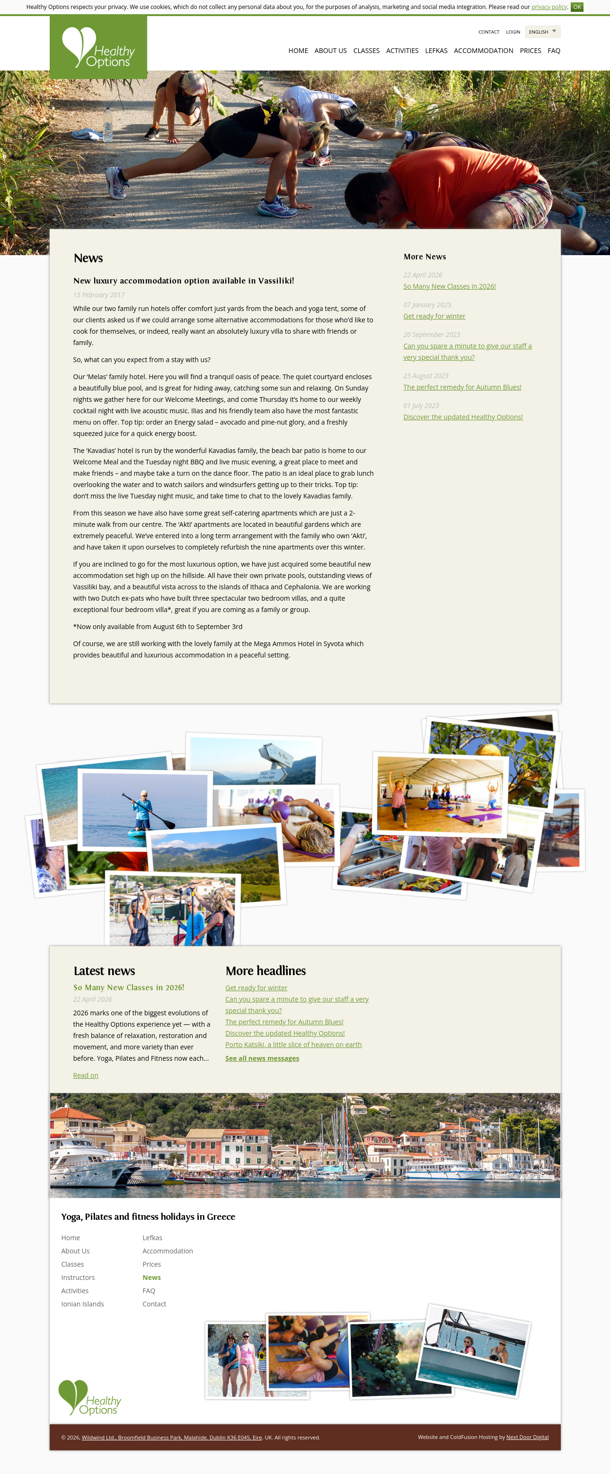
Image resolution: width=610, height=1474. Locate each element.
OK (577, 7)
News (151, 1277)
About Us (331, 50)
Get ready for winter (435, 315)
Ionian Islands (83, 1303)
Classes (367, 50)
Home (299, 50)
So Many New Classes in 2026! (450, 286)
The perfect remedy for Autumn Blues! (463, 386)
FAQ (554, 50)
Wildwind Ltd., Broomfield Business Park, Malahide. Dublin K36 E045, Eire (172, 1437)
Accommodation (483, 50)
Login (513, 32)
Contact (488, 32)
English (538, 32)
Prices (530, 50)
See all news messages (262, 1058)
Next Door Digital (527, 1436)
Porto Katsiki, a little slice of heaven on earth (293, 1044)
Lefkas (436, 50)
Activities (402, 50)
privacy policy (549, 7)
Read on (86, 1075)
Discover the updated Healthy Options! (463, 416)
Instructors (78, 1277)
